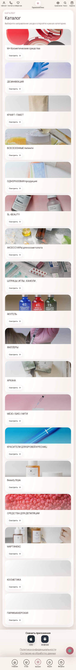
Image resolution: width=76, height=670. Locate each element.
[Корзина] (72, 3)
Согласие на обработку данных (38, 653)
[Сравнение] (58, 3)
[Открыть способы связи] (70, 651)
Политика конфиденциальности (38, 649)
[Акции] (49, 663)
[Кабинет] (4, 3)
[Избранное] (18, 3)
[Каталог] (38, 663)
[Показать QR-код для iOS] (31, 640)
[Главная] (15, 663)
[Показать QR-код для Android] (45, 640)
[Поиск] (65, 3)
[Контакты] (11, 3)
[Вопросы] (61, 663)
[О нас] (26, 663)
